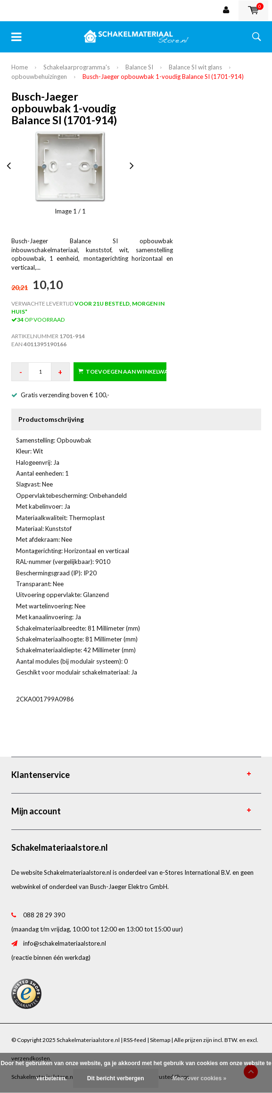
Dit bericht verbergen (115, 1078)
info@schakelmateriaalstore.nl (64, 943)
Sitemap (160, 1039)
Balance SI (139, 67)
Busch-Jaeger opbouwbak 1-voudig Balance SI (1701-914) (163, 76)
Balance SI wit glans (195, 67)
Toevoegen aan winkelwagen (122, 371)
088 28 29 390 (44, 915)
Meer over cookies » (200, 1078)
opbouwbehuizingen (39, 76)
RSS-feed (135, 1039)
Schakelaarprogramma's (76, 67)
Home (19, 67)
